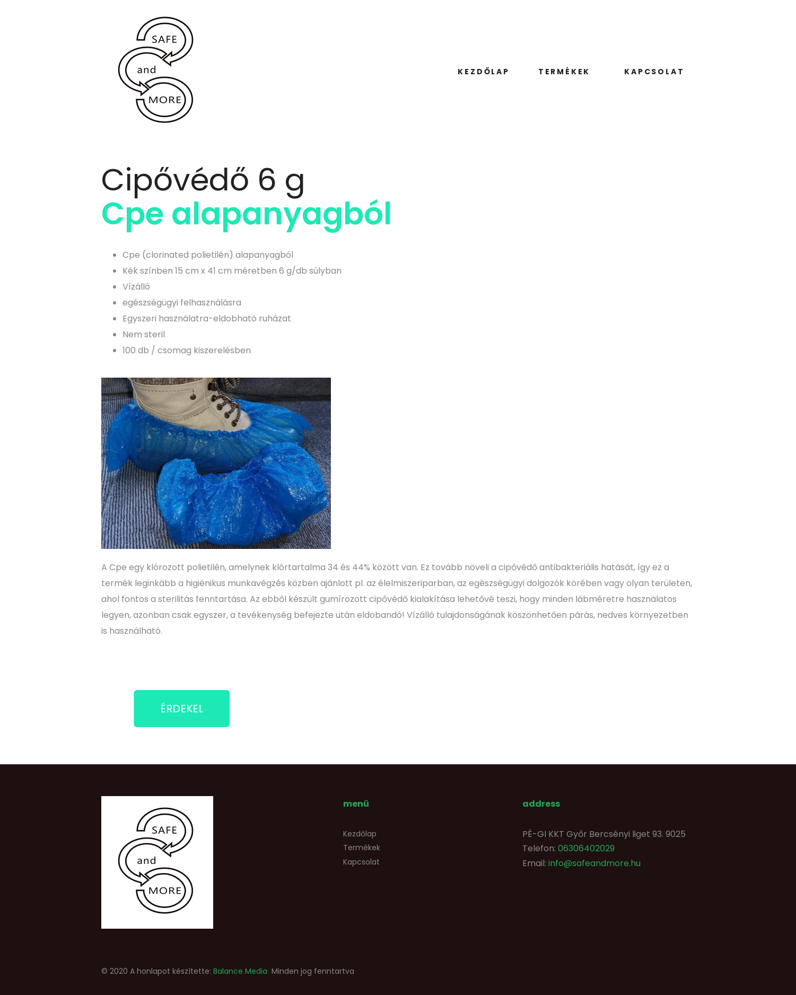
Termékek (564, 71)
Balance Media (240, 971)
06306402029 (586, 848)
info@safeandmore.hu (594, 863)
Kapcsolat (654, 71)
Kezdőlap (483, 71)
